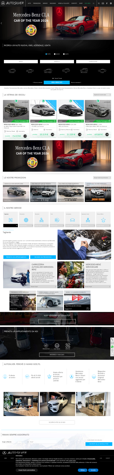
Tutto (48, 54)
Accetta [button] (93, 470)
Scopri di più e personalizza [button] (27, 470)
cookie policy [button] (72, 460)
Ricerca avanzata (75, 82)
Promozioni (37, 3)
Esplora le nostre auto (100, 94)
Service (45, 3)
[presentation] (1, 23)
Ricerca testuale (38, 82)
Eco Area (87, 3)
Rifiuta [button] (83, 470)
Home (5, 458)
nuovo (57, 54)
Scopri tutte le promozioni (101, 177)
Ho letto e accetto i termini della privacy (94, 440)
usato (65, 54)
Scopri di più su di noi (57, 422)
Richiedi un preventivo (43, 257)
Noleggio (53, 3)
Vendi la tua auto (63, 3)
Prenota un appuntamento (16, 257)
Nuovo (12, 458)
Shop (80, 3)
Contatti (108, 458)
